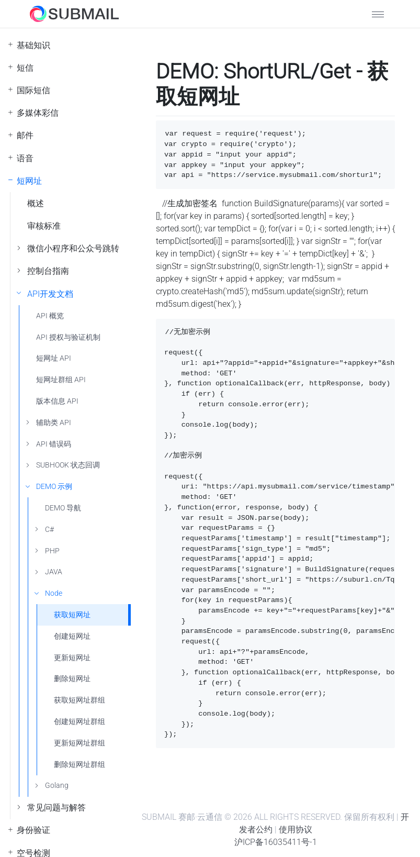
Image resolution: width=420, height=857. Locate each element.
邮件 (25, 135)
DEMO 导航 (63, 508)
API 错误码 (53, 444)
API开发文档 (50, 294)
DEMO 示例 (54, 486)
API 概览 (50, 315)
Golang (57, 785)
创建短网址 (72, 636)
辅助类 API (53, 422)
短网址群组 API (61, 379)
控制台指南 (48, 271)
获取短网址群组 (79, 700)
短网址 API (53, 358)
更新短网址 (72, 657)
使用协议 (295, 829)
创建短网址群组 (79, 721)
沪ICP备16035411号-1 (275, 842)
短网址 (29, 181)
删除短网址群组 (79, 764)
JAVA (53, 571)
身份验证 (33, 830)
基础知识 (33, 45)
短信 (25, 68)
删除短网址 (72, 678)
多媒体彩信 (38, 113)
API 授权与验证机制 (68, 337)
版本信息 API (57, 401)
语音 (25, 158)
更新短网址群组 (79, 743)
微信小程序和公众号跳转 (73, 248)
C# (49, 529)
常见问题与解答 (56, 808)
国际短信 (33, 90)
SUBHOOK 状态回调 (68, 465)
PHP (52, 551)
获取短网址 (72, 614)
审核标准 (44, 226)
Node (53, 593)
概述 (35, 203)
